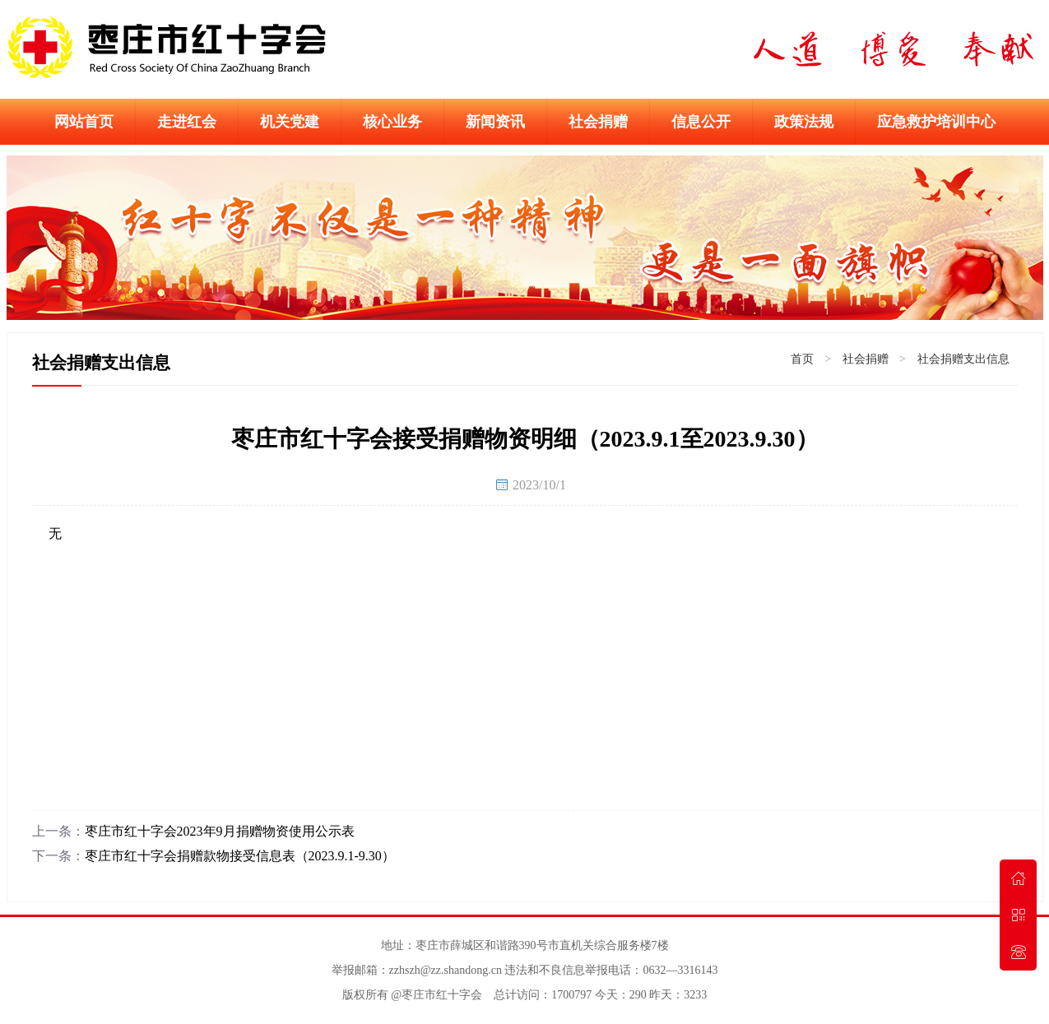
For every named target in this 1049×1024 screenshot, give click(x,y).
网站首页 (84, 122)
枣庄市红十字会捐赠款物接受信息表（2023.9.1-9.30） (240, 856)
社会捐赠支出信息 (963, 359)
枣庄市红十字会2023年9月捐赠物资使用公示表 (220, 831)
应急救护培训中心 (936, 122)
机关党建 (289, 122)
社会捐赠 (598, 122)
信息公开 (701, 122)
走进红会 (186, 122)
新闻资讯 (495, 122)
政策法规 (803, 122)
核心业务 (392, 122)
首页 (802, 359)
